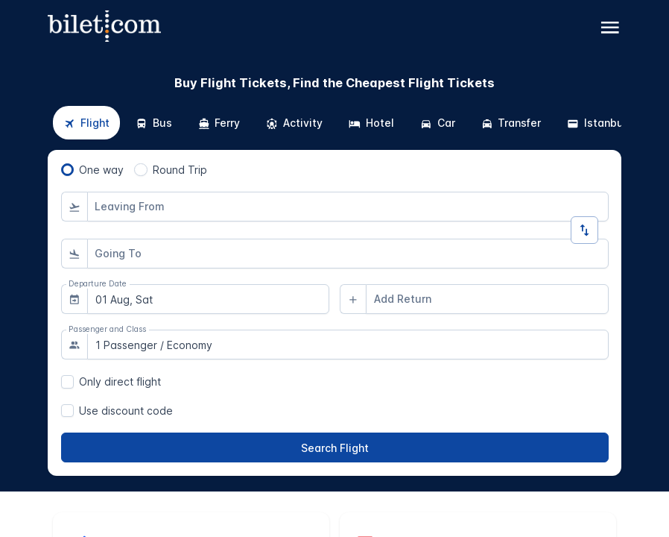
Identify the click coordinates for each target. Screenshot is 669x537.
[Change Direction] (584, 230)
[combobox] (348, 207)
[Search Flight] (335, 447)
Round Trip (180, 169)
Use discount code (126, 410)
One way (101, 169)
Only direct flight (120, 381)
